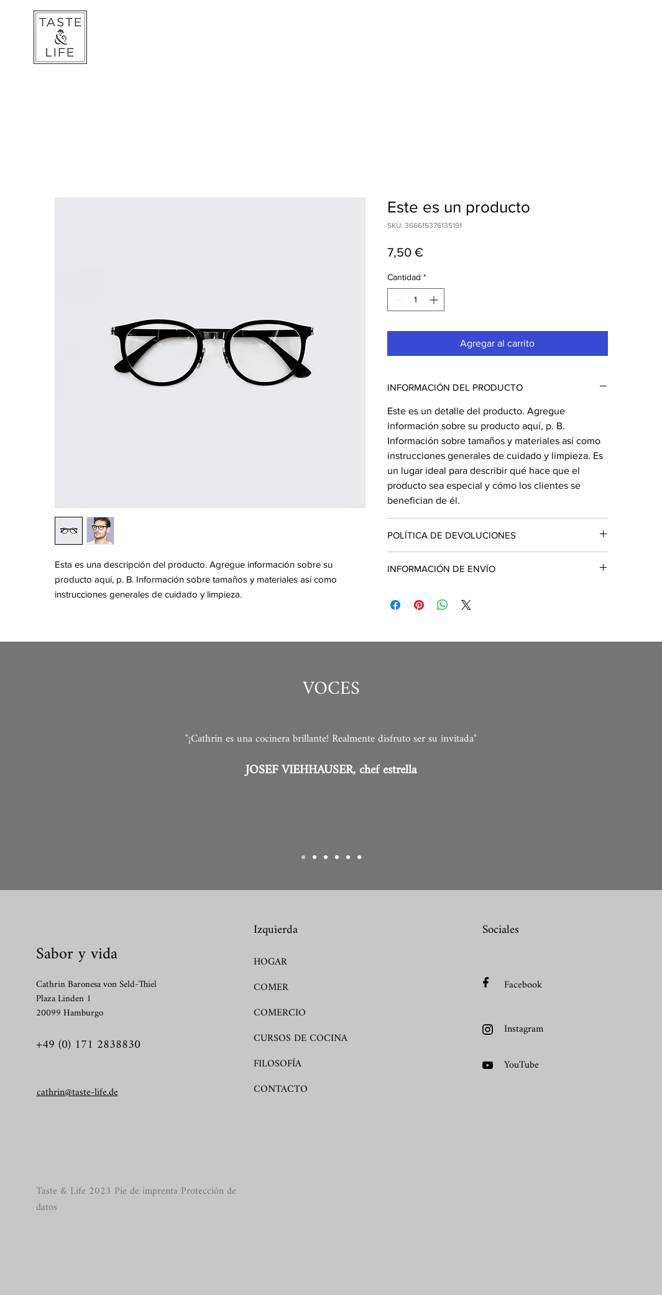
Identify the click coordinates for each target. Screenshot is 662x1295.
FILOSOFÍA (277, 1064)
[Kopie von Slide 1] (314, 857)
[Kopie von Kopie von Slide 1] (326, 857)
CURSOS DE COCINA (297, 1039)
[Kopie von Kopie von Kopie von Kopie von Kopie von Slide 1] (359, 857)
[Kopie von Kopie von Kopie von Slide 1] (337, 857)
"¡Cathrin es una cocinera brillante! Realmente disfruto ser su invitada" (331, 739)
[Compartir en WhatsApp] (442, 605)
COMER (271, 988)
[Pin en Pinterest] (418, 605)
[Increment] (435, 300)
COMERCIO (280, 1013)
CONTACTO (281, 1089)
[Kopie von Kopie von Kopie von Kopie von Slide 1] (348, 857)
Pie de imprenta (146, 1191)
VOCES (331, 689)
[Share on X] (466, 605)
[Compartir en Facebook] (395, 605)
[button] (206, 39)
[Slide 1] (303, 857)
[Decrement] (397, 300)
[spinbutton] (416, 300)
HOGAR (270, 962)
